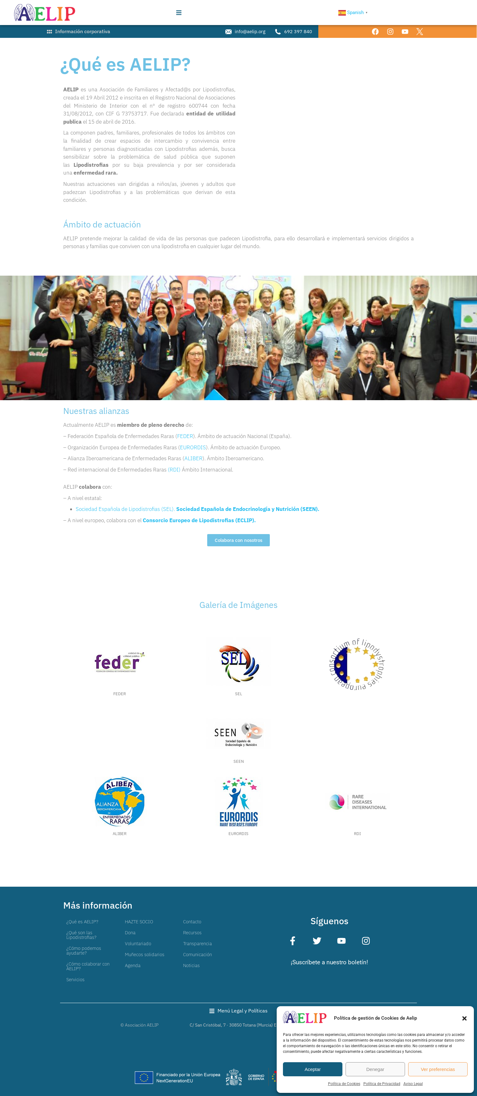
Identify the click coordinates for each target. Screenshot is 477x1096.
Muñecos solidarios (144, 954)
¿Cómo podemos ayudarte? (83, 950)
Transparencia (197, 943)
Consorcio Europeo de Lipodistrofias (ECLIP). (199, 520)
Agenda (133, 965)
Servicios (75, 979)
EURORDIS (193, 447)
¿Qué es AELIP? (82, 922)
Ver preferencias (438, 1069)
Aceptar (313, 1069)
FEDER (185, 436)
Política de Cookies (344, 1084)
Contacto (192, 922)
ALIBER (193, 458)
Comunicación (197, 954)
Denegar (375, 1069)
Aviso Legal (413, 1084)
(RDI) (174, 469)
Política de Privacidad (381, 1084)
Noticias (191, 965)
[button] (464, 1018)
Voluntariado (138, 943)
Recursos (192, 932)
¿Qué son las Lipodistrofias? (81, 935)
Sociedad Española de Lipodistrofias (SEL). (126, 509)
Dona (130, 932)
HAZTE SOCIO (139, 922)
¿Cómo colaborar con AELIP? (88, 966)
